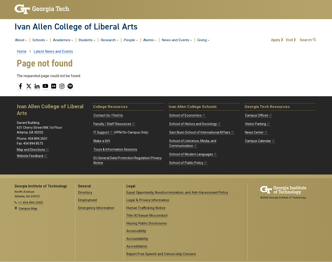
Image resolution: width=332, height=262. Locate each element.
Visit (291, 40)
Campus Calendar (260, 141)
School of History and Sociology (195, 124)
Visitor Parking (257, 124)
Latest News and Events (53, 51)
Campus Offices (258, 115)
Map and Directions (33, 149)
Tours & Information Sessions (115, 149)
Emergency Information (96, 208)
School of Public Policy (188, 163)
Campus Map (28, 208)
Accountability (137, 239)
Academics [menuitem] (63, 40)
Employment (87, 200)
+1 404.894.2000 (30, 202)
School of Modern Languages (193, 154)
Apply (277, 40)
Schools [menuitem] (40, 40)
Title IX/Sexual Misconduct (146, 215)
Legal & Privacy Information (147, 200)
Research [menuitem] (110, 40)
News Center (256, 132)
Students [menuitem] (87, 40)
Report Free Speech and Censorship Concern (161, 254)
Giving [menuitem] (203, 40)
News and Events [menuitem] (177, 40)
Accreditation (136, 246)
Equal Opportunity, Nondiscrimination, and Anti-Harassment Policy (177, 192)
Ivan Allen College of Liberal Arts (76, 26)
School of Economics (187, 115)
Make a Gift (101, 141)
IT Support (103, 132)
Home (21, 51)
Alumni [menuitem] (150, 40)
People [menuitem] (131, 40)
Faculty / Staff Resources (114, 124)
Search (308, 40)
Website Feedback (32, 156)
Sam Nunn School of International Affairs (201, 132)
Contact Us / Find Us (108, 115)
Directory (85, 192)
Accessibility (136, 231)
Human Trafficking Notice (145, 208)
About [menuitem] (21, 40)
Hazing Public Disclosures (146, 223)
